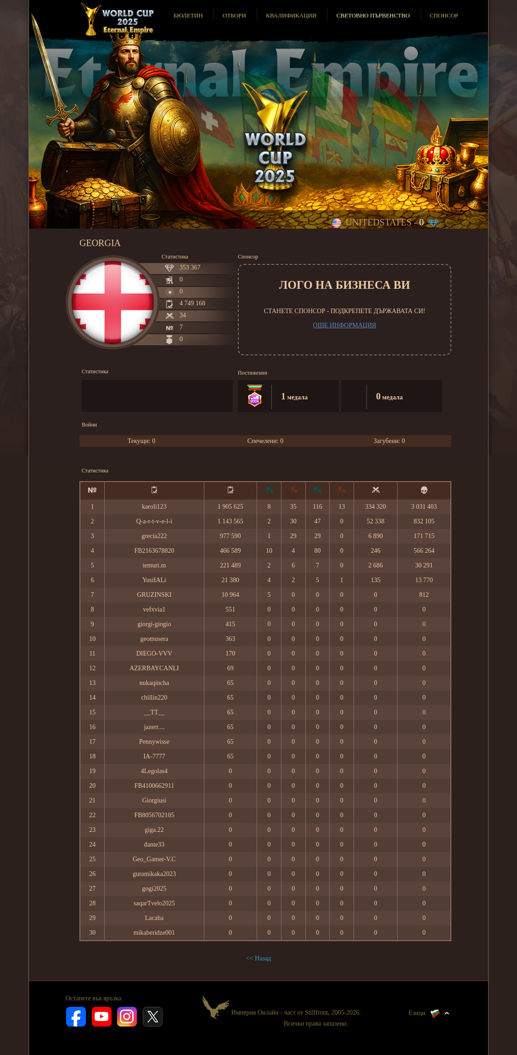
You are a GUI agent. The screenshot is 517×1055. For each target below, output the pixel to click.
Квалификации (291, 15)
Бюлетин (188, 15)
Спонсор (444, 15)
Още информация (345, 325)
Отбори (234, 15)
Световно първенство (373, 15)
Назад (263, 958)
